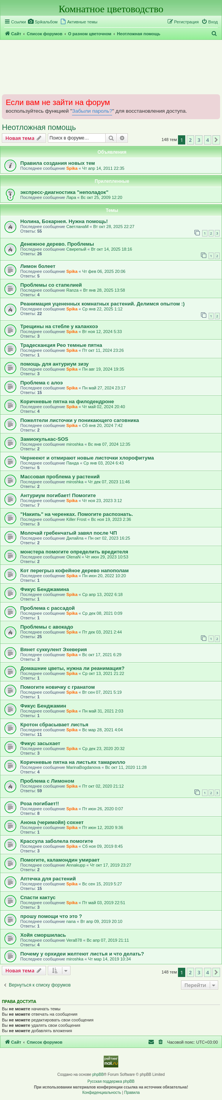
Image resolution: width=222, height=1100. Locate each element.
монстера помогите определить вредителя (74, 552)
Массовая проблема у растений (60, 476)
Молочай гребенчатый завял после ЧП (68, 533)
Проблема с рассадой (47, 608)
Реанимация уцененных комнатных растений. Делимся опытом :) (102, 304)
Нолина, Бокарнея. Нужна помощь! (64, 221)
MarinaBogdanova (83, 767)
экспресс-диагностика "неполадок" (64, 192)
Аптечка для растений (48, 879)
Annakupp (75, 865)
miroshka (74, 444)
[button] (216, 139)
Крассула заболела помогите (56, 841)
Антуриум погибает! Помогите (58, 495)
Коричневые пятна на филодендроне (67, 401)
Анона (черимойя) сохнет (52, 822)
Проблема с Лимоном (47, 781)
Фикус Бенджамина (44, 589)
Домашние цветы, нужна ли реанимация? (72, 668)
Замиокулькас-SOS (44, 439)
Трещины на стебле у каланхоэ (59, 326)
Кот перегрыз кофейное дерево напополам (74, 570)
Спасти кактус (38, 897)
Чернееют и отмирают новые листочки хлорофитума (87, 458)
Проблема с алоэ (41, 383)
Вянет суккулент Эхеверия (53, 649)
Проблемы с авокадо (46, 627)
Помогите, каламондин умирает (60, 860)
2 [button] (190, 139)
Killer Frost (76, 519)
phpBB (98, 1074)
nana (70, 921)
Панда (72, 463)
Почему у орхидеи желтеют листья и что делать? (82, 954)
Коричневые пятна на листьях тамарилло (72, 762)
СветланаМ (77, 226)
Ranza (72, 290)
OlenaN (73, 557)
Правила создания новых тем (57, 163)
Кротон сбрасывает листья (54, 724)
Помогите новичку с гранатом (57, 687)
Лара (71, 197)
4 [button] (207, 139)
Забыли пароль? (92, 111)
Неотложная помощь (39, 127)
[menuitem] (43, 21)
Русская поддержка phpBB (110, 1081)
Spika (71, 168)
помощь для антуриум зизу (54, 364)
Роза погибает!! (39, 803)
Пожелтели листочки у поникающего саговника (79, 420)
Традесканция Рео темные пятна (61, 345)
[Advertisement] (111, 67)
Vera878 (74, 940)
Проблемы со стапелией (51, 285)
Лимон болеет (38, 266)
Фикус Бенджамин (43, 706)
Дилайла (74, 538)
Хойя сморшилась (43, 935)
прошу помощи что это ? (51, 916)
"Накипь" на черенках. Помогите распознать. (76, 514)
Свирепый (76, 249)
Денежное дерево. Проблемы (57, 244)
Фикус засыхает (40, 743)
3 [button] (199, 139)
